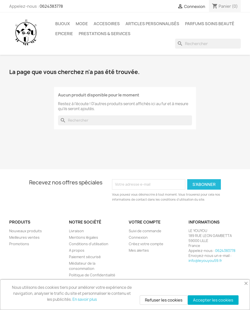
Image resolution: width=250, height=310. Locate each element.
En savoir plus (84, 299)
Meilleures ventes (24, 237)
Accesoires (107, 23)
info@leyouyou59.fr (205, 260)
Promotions (19, 243)
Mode (82, 23)
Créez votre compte (146, 243)
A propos (76, 250)
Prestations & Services (104, 33)
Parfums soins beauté (209, 23)
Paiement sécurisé (85, 256)
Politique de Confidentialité (92, 275)
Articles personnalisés (152, 23)
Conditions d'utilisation (88, 243)
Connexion (138, 237)
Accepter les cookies (213, 300)
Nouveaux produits (25, 231)
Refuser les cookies (164, 300)
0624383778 (51, 6)
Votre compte (145, 222)
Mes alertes (139, 250)
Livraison (76, 231)
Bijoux (62, 23)
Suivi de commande (145, 231)
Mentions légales (83, 237)
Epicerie (64, 33)
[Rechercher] (208, 44)
